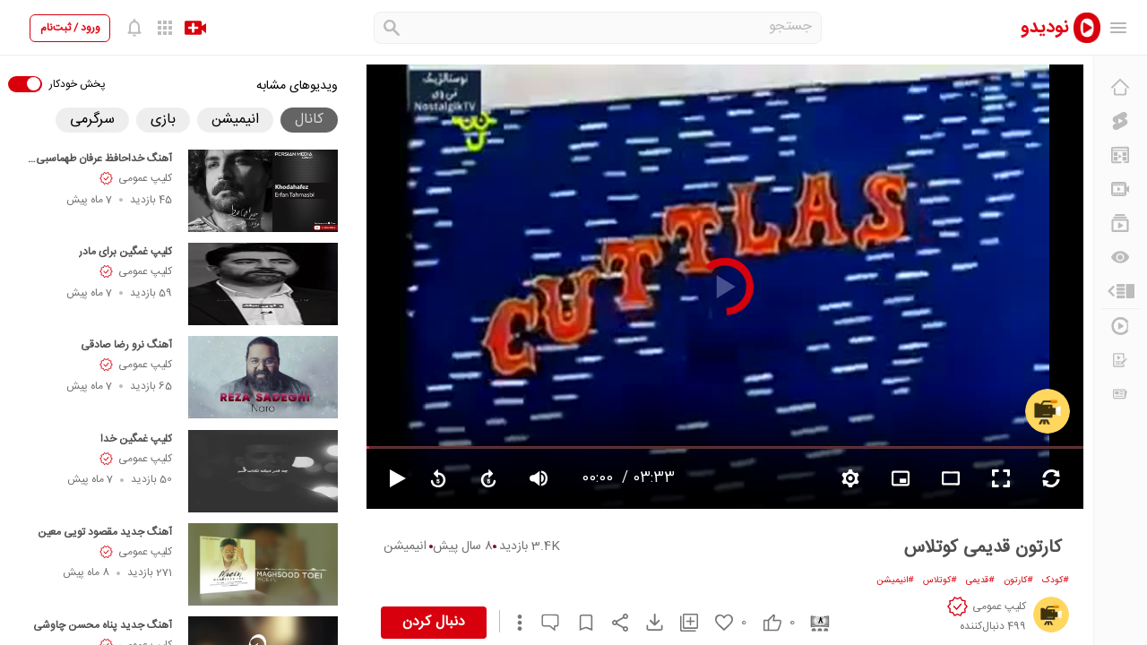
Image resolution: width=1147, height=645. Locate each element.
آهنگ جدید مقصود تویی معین (105, 532)
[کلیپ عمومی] (1047, 411)
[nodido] (1048, 27)
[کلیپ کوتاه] (1120, 121)
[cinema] (813, 622)
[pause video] (390, 478)
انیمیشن (405, 546)
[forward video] (488, 478)
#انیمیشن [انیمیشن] (895, 580)
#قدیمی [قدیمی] (980, 580)
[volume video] (538, 478)
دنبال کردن (433, 622)
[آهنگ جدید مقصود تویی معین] (263, 564)
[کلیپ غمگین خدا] (263, 471)
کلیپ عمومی (145, 178)
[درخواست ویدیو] (1120, 360)
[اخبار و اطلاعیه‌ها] (1120, 394)
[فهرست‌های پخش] (1120, 223)
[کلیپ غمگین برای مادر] (263, 284)
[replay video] (438, 478)
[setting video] (850, 478)
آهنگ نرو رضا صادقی (126, 345)
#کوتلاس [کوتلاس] (940, 580)
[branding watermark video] (900, 478)
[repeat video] (1051, 478)
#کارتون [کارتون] (1018, 580)
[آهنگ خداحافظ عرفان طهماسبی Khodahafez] (263, 191)
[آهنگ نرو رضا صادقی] (263, 377)
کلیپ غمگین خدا (136, 439)
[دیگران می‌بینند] (1120, 257)
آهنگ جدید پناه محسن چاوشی (102, 625)
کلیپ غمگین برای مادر (125, 252)
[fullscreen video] (1001, 478)
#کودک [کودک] (1055, 580)
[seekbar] (725, 447)
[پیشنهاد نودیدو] (1120, 155)
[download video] (646, 622)
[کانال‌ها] (1120, 189)
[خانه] (1120, 87)
